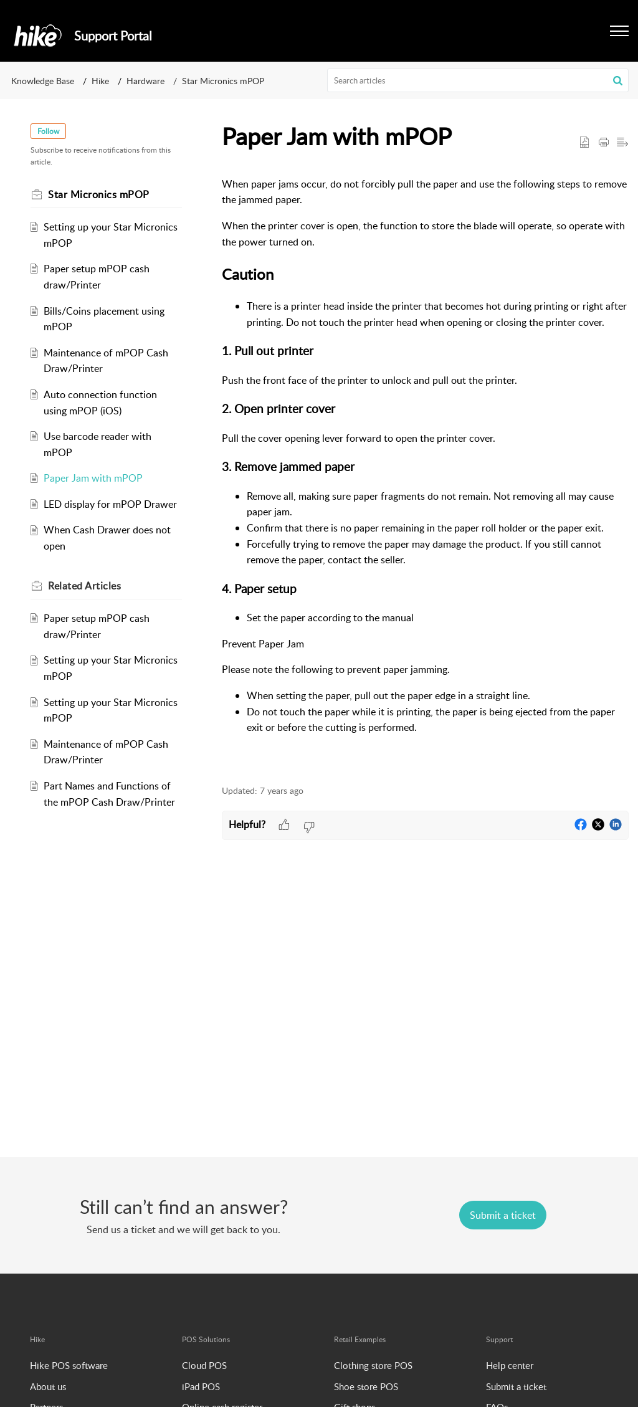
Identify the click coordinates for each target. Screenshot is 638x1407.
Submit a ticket (516, 1386)
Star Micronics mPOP (223, 81)
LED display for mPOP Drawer (110, 504)
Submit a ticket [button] (503, 1215)
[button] (617, 80)
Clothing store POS (373, 1365)
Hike (100, 81)
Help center (509, 1365)
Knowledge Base (42, 81)
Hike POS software (69, 1365)
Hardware (145, 81)
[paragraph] (425, 469)
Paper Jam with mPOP (93, 478)
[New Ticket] (502, 1215)
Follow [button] (48, 131)
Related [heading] (84, 586)
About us (48, 1386)
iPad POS (201, 1386)
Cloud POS (204, 1365)
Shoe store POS (366, 1386)
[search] (478, 80)
